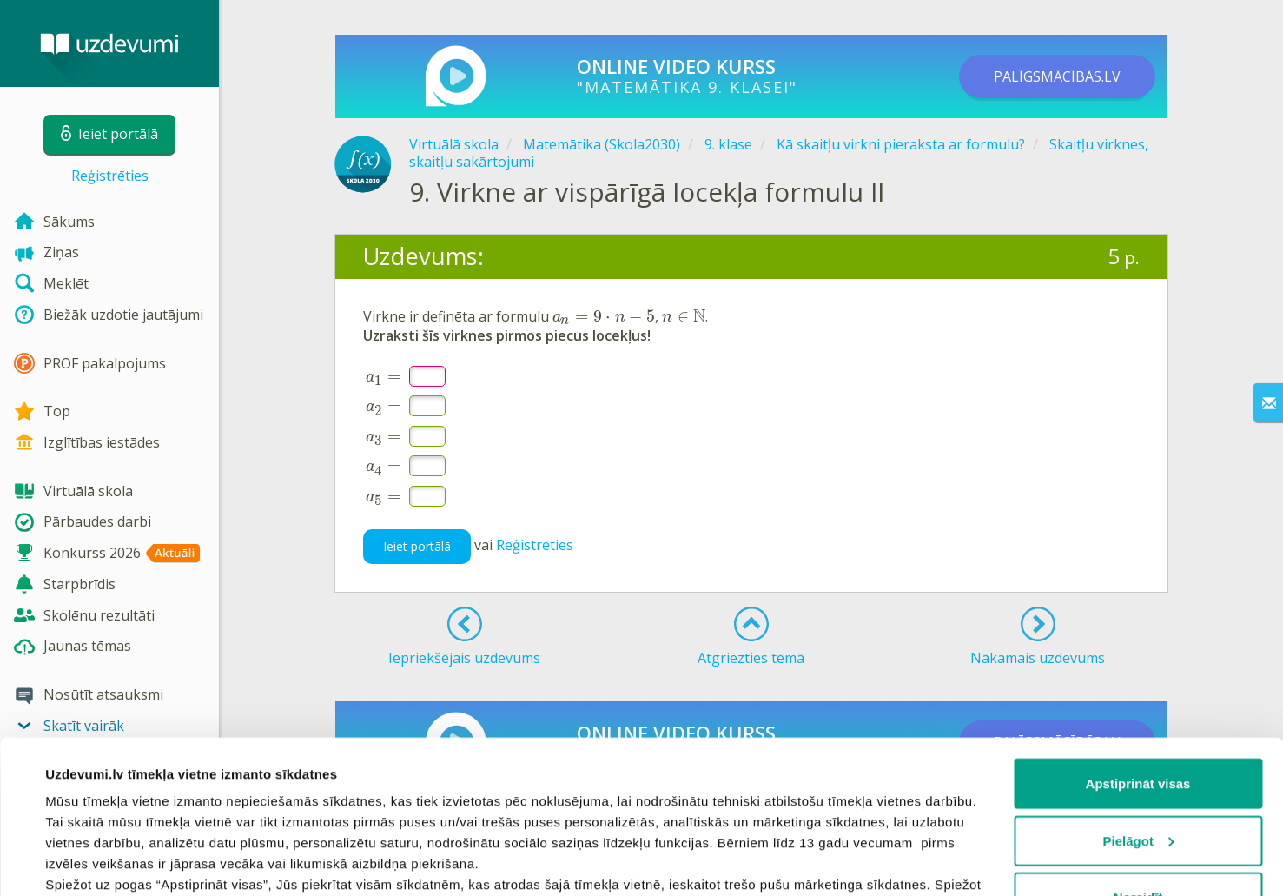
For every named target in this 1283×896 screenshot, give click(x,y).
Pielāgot (1138, 709)
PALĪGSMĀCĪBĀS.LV (1057, 76)
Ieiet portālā (417, 546)
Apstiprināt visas (1138, 652)
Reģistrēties (110, 175)
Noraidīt (1138, 766)
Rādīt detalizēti (91, 861)
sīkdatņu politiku (100, 815)
